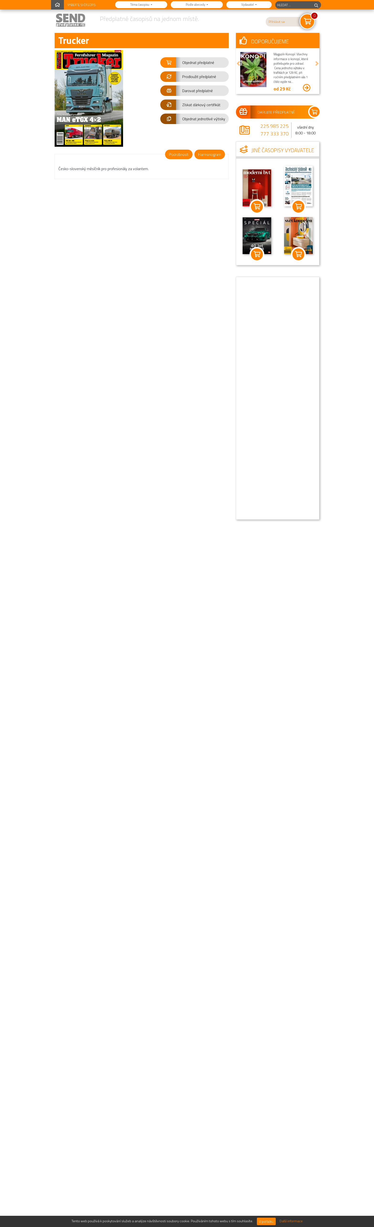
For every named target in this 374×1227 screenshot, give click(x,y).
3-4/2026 (74, 1059)
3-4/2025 (119, 1116)
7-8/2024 (210, 1116)
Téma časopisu (140, 4)
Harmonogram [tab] (209, 154)
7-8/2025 (210, 1059)
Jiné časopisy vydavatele (277, 150)
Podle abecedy (196, 4)
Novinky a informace (262, 1206)
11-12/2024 (164, 1116)
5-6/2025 (74, 1116)
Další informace (291, 1221)
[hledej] (316, 5)
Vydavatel (248, 4)
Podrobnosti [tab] (179, 154)
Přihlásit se (277, 21)
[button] (194, 62)
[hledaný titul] (293, 5)
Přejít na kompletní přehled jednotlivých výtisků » (185, 1169)
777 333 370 (274, 133)
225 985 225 (274, 126)
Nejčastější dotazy (260, 1196)
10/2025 (164, 1059)
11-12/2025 (119, 1059)
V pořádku (266, 1221)
